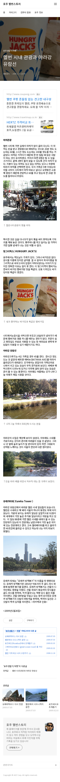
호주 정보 (39, 12)
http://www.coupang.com (21, 94)
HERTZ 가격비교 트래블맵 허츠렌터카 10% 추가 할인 (20, 122)
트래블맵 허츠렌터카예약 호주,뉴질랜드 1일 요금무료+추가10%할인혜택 (20, 128)
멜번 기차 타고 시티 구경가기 (16, 653)
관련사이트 (8, 764)
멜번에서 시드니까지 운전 (15, 639)
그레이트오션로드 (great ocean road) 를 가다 (23, 646)
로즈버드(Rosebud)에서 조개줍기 (18, 643)
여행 (18, 631)
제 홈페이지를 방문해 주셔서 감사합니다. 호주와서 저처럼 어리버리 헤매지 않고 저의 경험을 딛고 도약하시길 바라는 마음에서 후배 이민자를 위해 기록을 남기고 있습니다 (23, 735)
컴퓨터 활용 (25, 12)
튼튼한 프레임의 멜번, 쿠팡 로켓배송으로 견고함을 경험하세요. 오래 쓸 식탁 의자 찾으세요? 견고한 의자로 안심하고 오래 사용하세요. (29, 105)
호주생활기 (10, 631)
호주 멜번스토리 (12, 4)
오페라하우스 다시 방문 (14, 636)
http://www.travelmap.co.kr (22, 117)
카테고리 (13, 12)
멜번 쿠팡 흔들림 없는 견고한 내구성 (29, 99)
